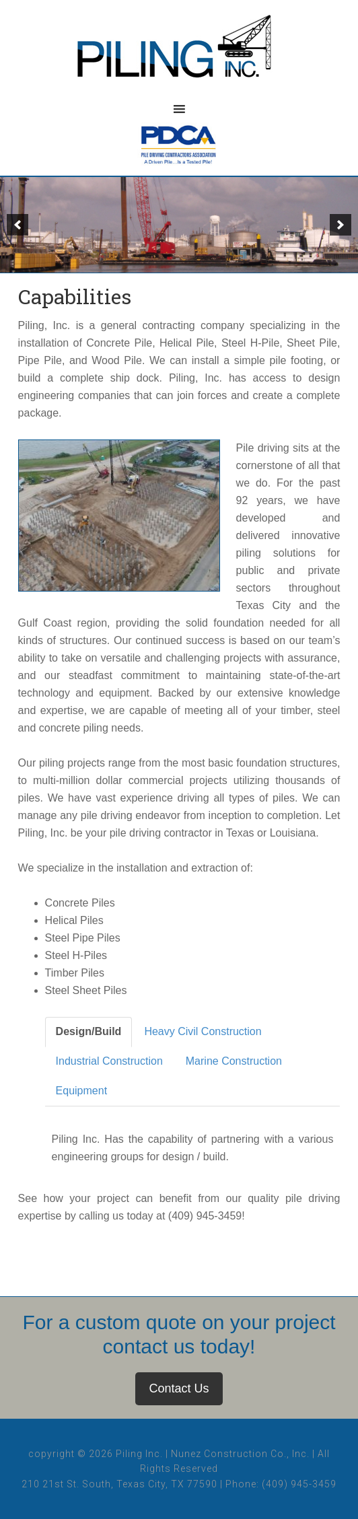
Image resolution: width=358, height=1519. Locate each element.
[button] (17, 225)
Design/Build (89, 1031)
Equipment (82, 1090)
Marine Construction (234, 1061)
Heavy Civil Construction (202, 1031)
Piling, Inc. (179, 53)
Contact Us (179, 1388)
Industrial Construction (109, 1061)
